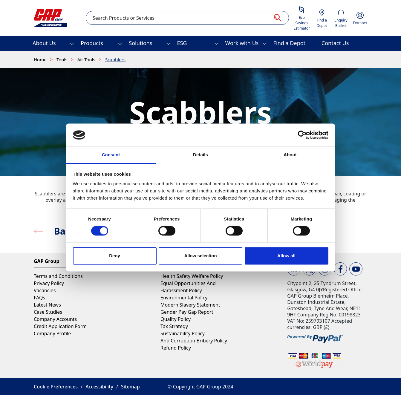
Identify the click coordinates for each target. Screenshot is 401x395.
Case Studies (48, 312)
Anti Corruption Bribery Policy (193, 340)
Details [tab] (200, 154)
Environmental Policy (183, 297)
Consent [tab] (111, 154)
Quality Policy (175, 319)
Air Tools (87, 59)
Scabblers (115, 59)
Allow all (286, 255)
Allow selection (200, 255)
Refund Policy (175, 348)
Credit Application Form (60, 326)
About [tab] (290, 154)
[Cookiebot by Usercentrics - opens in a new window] (302, 135)
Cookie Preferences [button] (56, 386)
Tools (62, 59)
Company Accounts (55, 319)
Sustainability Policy (182, 333)
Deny (114, 255)
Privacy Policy (49, 283)
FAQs (39, 297)
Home (41, 59)
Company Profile (52, 333)
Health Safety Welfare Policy (191, 276)
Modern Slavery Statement (190, 304)
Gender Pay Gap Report (186, 312)
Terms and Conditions (58, 276)
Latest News (47, 304)
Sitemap (130, 386)
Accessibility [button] (99, 386)
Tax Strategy (174, 326)
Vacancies (45, 290)
